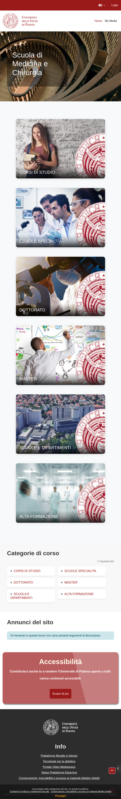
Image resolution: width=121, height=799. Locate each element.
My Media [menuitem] (111, 20)
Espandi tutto (107, 561)
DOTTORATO (23, 582)
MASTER (70, 582)
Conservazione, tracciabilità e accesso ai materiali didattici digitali (81, 791)
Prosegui (60, 795)
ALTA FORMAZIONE (78, 594)
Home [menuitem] (98, 20)
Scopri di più (60, 693)
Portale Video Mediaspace (59, 766)
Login (114, 5)
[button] (102, 5)
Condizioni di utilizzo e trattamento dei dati (29, 791)
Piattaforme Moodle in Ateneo (59, 755)
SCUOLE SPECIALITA (80, 571)
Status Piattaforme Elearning (59, 772)
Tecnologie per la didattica (59, 761)
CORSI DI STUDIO (27, 571)
